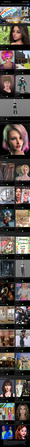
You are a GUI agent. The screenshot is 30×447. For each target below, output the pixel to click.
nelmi (17, 325)
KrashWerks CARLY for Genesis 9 (5, 45)
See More (9, 24)
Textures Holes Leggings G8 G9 (5, 117)
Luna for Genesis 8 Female (4, 397)
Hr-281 (1, 94)
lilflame (2, 182)
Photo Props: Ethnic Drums (4, 347)
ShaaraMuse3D (3, 348)
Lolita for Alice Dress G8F (4, 254)
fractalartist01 (18, 255)
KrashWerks (2, 46)
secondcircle (2, 156)
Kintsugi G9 (17, 397)
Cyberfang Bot (18, 94)
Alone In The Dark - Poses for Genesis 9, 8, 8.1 (7, 227)
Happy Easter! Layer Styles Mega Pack (22, 254)
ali (1, 95)
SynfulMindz (18, 348)
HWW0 (17, 398)
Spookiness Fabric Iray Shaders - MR (21, 324)
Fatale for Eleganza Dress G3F (20, 347)
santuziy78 (2, 205)
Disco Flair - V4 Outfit (19, 301)
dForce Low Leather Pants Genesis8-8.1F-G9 (7, 181)
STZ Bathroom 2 (2, 324)
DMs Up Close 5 (18, 204)
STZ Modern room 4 (3, 204)
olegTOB (18, 95)
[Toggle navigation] (2, 2)
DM (17, 205)
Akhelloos (18, 182)
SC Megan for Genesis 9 (4, 155)
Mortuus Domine (2, 301)
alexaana (2, 255)
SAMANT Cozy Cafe (19, 227)
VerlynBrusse (2, 398)
